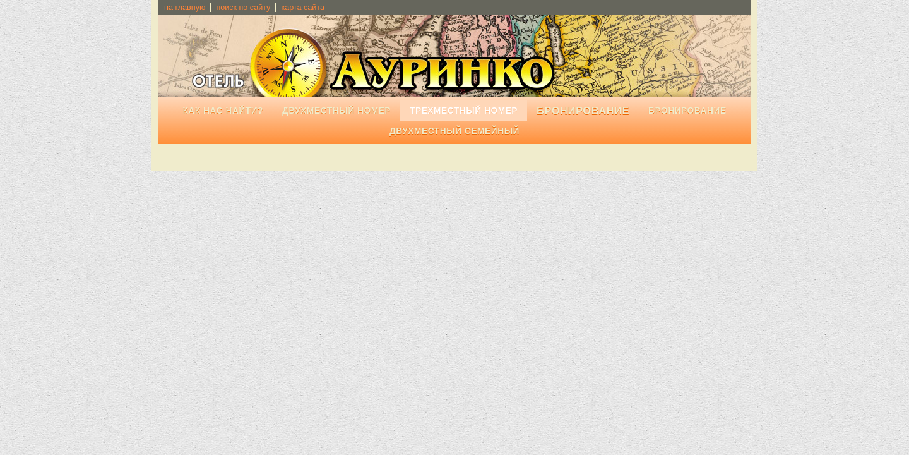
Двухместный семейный (454, 131)
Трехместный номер (464, 111)
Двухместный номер (336, 111)
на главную (184, 7)
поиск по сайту (243, 7)
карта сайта (302, 7)
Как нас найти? (222, 111)
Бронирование (687, 111)
